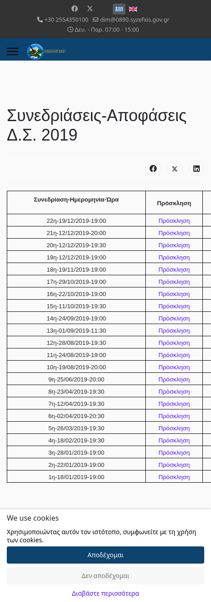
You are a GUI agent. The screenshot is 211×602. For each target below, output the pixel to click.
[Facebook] (75, 8)
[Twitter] (90, 8)
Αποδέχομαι (105, 554)
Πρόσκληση (174, 220)
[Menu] (12, 51)
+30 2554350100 (66, 20)
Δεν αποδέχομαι (105, 575)
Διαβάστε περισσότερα (105, 593)
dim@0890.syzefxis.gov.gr (134, 20)
